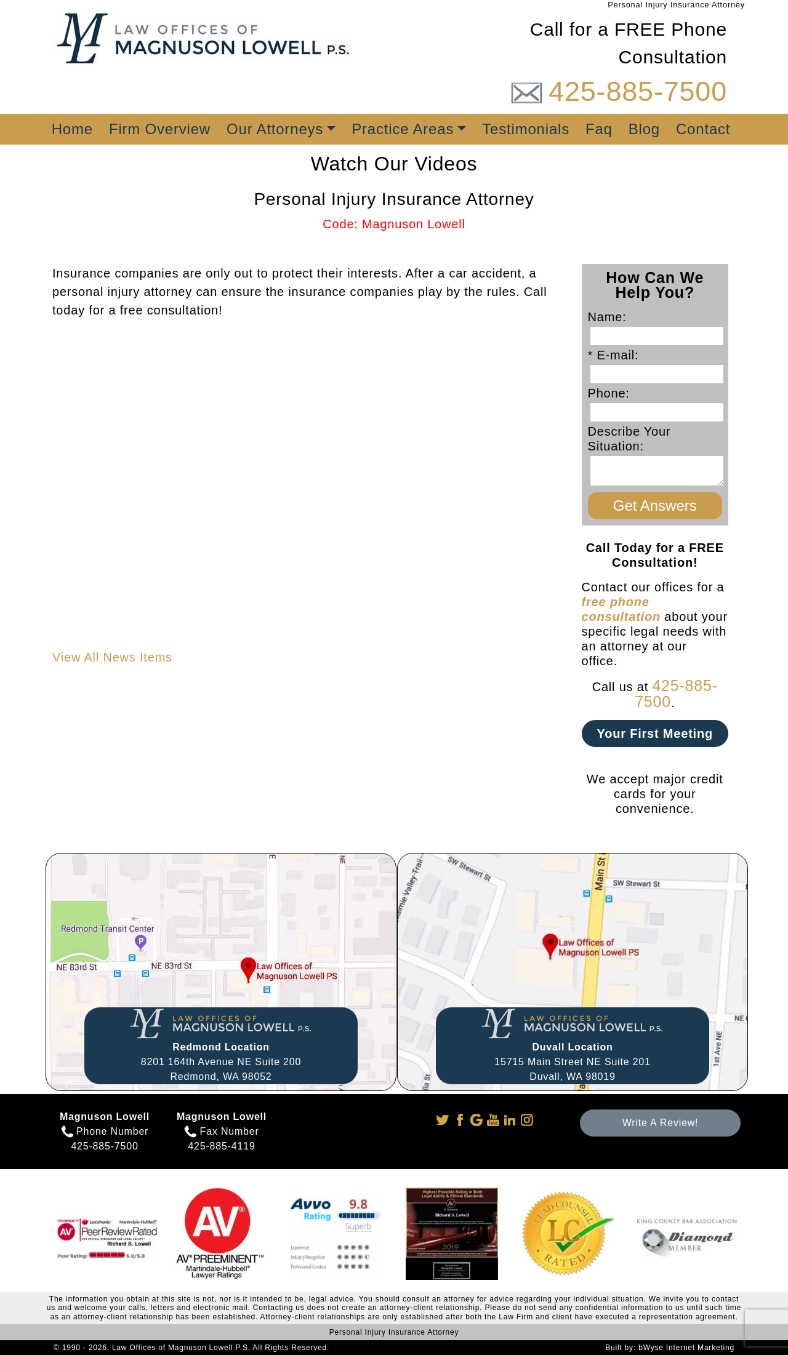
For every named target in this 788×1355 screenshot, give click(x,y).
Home (72, 129)
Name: (611, 317)
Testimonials (525, 129)
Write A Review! (660, 1122)
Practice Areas (403, 129)
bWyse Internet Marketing (686, 1347)
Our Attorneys (275, 129)
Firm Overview (160, 129)
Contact (703, 129)
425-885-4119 (221, 1146)
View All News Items (112, 657)
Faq (599, 129)
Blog (644, 129)
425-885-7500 (638, 91)
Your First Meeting (655, 733)
